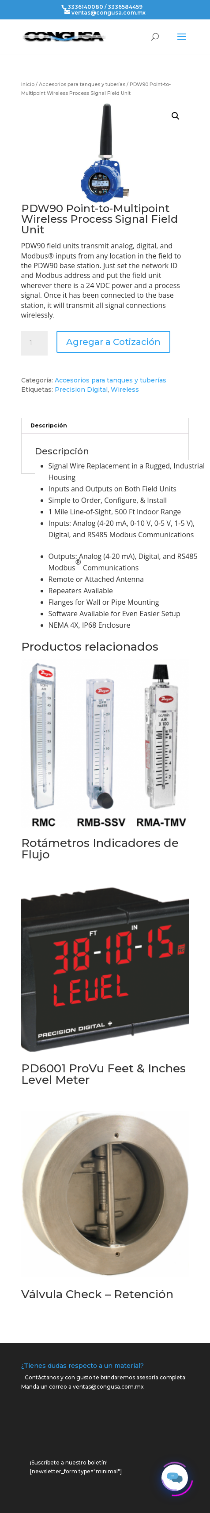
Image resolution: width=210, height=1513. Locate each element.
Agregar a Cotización (113, 342)
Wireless (125, 389)
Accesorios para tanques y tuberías (82, 84)
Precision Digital (81, 389)
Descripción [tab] (48, 425)
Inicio (27, 84)
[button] (176, 116)
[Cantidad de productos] (34, 343)
